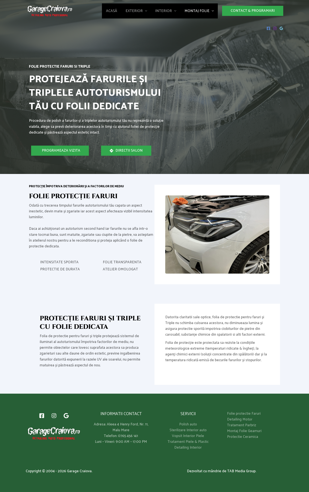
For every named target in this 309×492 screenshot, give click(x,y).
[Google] (281, 28)
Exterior (136, 11)
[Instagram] (275, 28)
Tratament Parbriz (241, 425)
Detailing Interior (188, 448)
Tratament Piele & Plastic (188, 442)
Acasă (115, 11)
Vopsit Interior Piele (188, 436)
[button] (252, 11)
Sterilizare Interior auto (188, 430)
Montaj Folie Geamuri (244, 431)
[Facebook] (268, 28)
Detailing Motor (239, 419)
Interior (165, 11)
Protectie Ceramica (242, 437)
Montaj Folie (197, 11)
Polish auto (188, 424)
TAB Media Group (241, 471)
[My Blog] (50, 11)
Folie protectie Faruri (244, 414)
